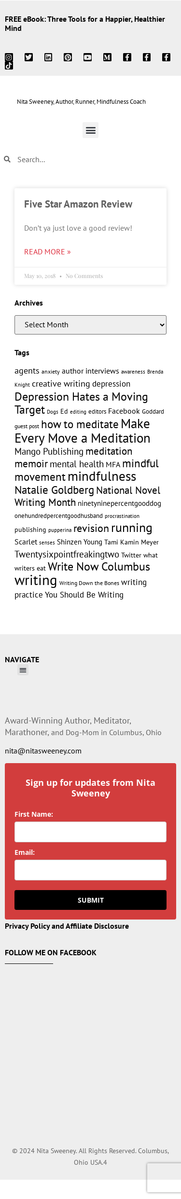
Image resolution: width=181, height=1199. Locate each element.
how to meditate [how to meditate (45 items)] (80, 424)
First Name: (33, 814)
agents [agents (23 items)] (27, 370)
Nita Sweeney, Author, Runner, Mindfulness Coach (81, 102)
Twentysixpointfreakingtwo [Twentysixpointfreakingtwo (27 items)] (66, 554)
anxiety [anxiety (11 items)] (51, 371)
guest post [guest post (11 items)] (26, 426)
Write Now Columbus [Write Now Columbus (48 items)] (99, 566)
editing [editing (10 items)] (78, 411)
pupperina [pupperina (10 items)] (59, 529)
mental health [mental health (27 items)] (77, 464)
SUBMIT (91, 900)
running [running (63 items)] (132, 527)
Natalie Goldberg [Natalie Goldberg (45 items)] (54, 489)
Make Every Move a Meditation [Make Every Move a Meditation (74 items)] (82, 430)
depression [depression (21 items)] (111, 383)
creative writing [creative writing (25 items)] (61, 383)
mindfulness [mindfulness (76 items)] (102, 476)
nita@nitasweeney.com (43, 750)
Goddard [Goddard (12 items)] (153, 411)
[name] (90, 832)
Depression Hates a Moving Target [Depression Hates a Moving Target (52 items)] (81, 403)
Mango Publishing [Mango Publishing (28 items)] (49, 451)
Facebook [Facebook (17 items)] (124, 411)
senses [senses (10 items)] (47, 542)
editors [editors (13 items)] (97, 411)
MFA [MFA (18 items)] (113, 464)
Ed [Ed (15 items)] (64, 411)
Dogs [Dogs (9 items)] (52, 411)
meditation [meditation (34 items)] (108, 451)
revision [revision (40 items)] (91, 528)
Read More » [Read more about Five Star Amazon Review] (47, 251)
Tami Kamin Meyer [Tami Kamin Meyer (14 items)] (131, 542)
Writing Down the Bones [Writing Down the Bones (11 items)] (89, 582)
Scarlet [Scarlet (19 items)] (25, 541)
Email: (24, 852)
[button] (90, 130)
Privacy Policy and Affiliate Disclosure (67, 926)
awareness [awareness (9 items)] (133, 371)
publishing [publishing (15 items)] (30, 529)
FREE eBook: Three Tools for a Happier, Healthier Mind (85, 23)
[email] (90, 870)
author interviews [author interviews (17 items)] (90, 371)
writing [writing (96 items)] (35, 580)
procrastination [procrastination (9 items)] (122, 516)
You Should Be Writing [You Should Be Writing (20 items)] (84, 594)
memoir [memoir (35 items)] (31, 463)
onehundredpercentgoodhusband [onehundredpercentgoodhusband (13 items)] (58, 515)
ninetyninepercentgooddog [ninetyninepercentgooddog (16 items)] (119, 503)
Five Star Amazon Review (78, 203)
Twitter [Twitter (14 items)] (131, 555)
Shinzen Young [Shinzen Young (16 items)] (79, 541)
